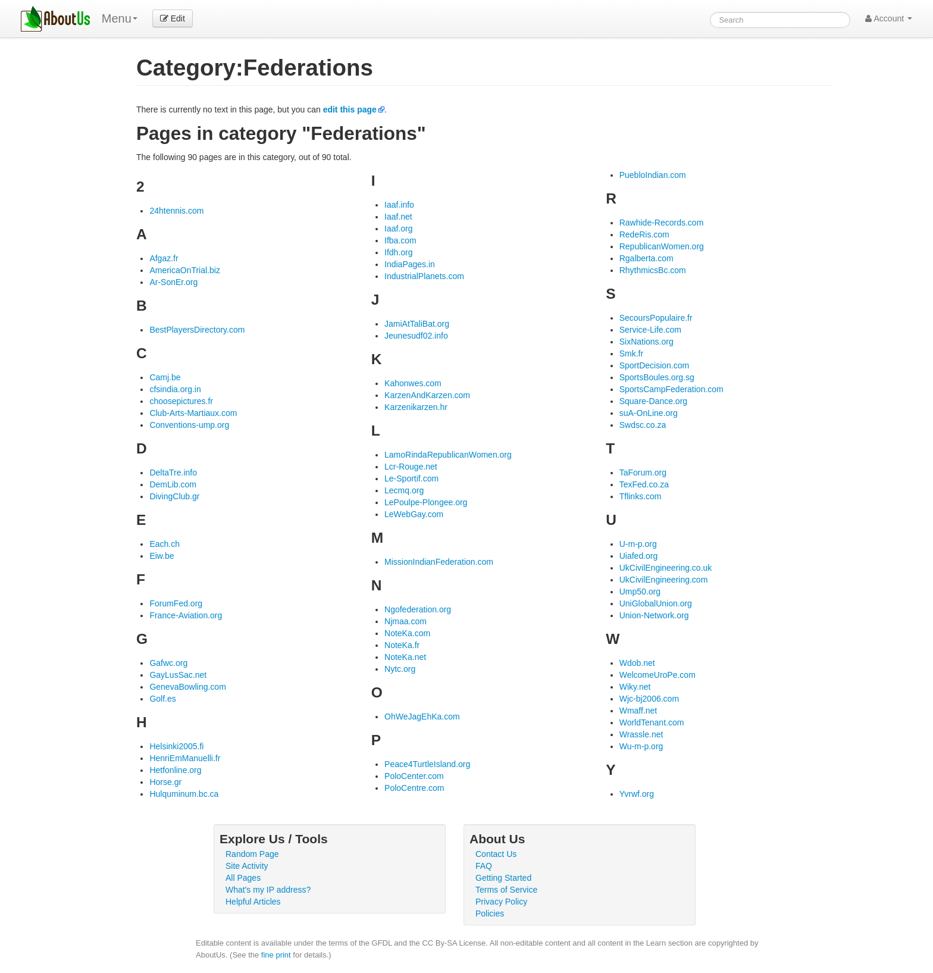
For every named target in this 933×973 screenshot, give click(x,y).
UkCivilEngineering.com (663, 579)
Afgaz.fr (163, 258)
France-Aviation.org (185, 615)
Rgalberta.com (646, 258)
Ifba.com (400, 240)
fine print (276, 954)
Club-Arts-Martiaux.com (193, 413)
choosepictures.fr (181, 401)
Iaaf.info (399, 204)
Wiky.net (635, 687)
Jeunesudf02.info (416, 335)
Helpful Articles (253, 901)
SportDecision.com (654, 365)
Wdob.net (637, 663)
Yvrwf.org (636, 794)
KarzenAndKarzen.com (427, 395)
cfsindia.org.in (175, 389)
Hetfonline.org (175, 770)
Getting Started (503, 878)
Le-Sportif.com (411, 478)
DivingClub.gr (174, 496)
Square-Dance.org (653, 401)
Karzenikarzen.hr (415, 407)
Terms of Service (506, 889)
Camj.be (164, 377)
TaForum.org (642, 472)
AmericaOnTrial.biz (184, 270)
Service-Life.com (650, 329)
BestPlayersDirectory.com (197, 329)
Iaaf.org (398, 228)
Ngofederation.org (417, 609)
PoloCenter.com (414, 776)
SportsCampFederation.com (671, 389)
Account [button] (888, 18)
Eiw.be (161, 556)
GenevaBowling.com (187, 687)
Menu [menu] (119, 18)
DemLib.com (172, 484)
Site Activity (247, 866)
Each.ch (164, 544)
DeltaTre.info (173, 472)
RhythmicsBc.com (652, 270)
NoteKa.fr (401, 645)
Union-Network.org (654, 615)
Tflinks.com (640, 496)
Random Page (252, 854)
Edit (172, 18)
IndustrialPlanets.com (424, 276)
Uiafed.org (638, 556)
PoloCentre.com (414, 788)
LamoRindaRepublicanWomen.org (448, 454)
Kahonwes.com (413, 383)
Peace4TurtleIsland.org (427, 764)
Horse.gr (165, 782)
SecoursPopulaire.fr (656, 318)
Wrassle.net (641, 734)
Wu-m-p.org (641, 746)
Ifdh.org (398, 252)
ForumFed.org (175, 603)
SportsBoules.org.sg (656, 377)
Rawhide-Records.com (661, 222)
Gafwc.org (168, 663)
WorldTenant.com (651, 722)
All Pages (243, 878)
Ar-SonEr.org (173, 282)
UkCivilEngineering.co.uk (665, 567)
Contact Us (495, 854)
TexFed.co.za (644, 484)
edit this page (350, 109)
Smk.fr (631, 353)
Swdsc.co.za (642, 425)
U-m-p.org (638, 544)
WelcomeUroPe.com (657, 675)
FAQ (483, 866)
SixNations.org (646, 341)
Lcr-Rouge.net (410, 466)
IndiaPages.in (409, 264)
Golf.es (162, 698)
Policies (489, 913)
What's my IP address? (268, 889)
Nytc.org (399, 669)
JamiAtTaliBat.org (416, 323)
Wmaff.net (638, 710)
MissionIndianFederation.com (438, 562)
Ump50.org (639, 591)
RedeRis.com (644, 234)
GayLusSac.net (177, 675)
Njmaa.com (405, 621)
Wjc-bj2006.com (649, 698)
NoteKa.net (405, 657)
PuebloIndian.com (652, 175)
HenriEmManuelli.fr (184, 758)
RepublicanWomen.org (661, 246)
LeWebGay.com (413, 514)
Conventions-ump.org (189, 425)
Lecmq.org (404, 490)
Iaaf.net (398, 216)
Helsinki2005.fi (176, 746)
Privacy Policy (501, 901)
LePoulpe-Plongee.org (425, 502)
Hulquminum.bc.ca (183, 794)
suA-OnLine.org (648, 413)
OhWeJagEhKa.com (422, 716)
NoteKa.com (407, 633)
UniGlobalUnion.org (655, 603)
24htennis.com (176, 210)
